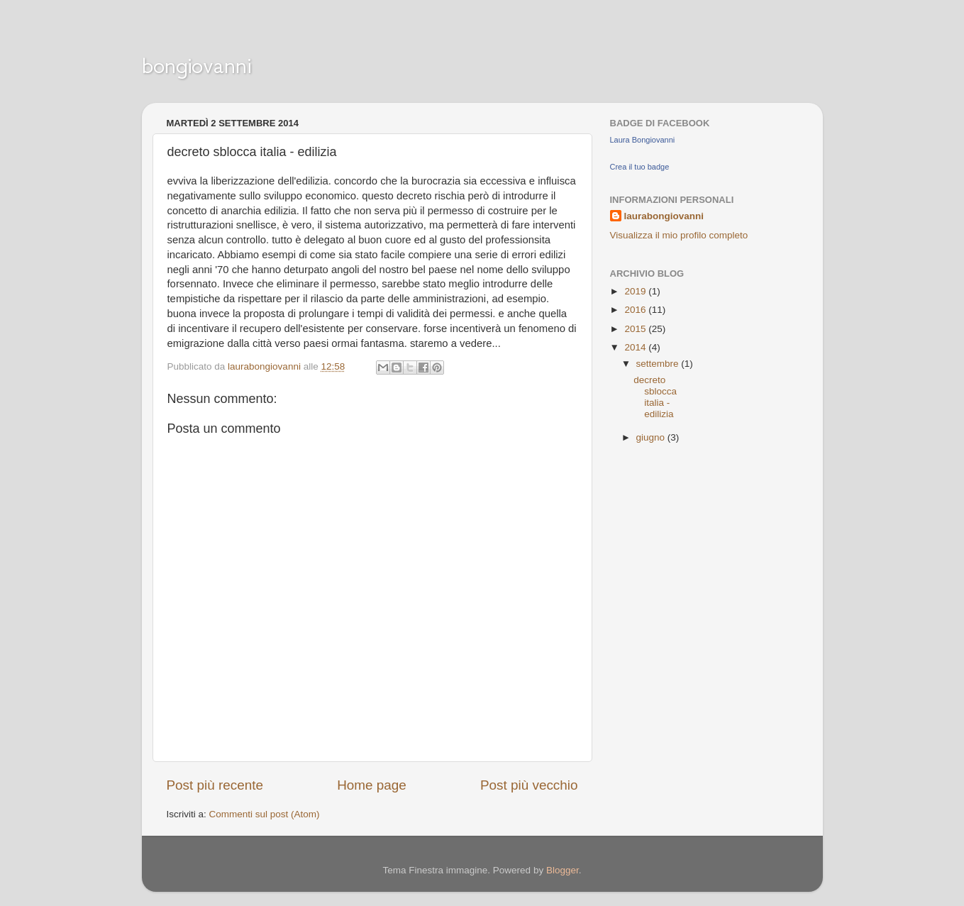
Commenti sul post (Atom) (264, 814)
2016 (636, 309)
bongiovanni (196, 65)
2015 (636, 329)
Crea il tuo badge (640, 166)
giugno (651, 437)
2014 (636, 347)
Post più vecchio (529, 785)
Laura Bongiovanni (642, 140)
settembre (659, 363)
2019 (636, 291)
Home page (371, 785)
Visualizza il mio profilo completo (679, 235)
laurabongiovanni (664, 216)
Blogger (562, 870)
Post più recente (215, 785)
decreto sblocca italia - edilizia (655, 397)
